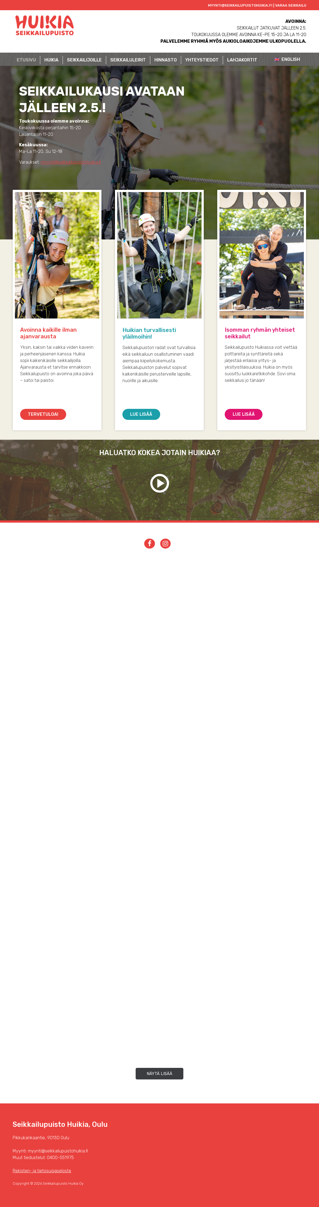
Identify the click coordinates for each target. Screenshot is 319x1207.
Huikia (51, 60)
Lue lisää (141, 414)
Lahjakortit (242, 60)
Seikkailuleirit (128, 60)
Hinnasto (165, 60)
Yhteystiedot (202, 60)
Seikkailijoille (84, 60)
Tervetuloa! (43, 414)
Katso (159, 483)
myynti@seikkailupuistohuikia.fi (71, 162)
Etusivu (26, 60)
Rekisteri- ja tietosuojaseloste (42, 1170)
